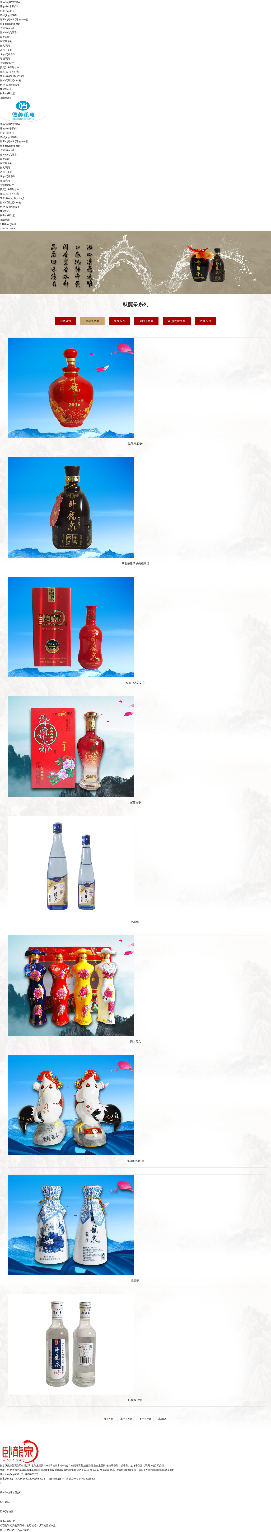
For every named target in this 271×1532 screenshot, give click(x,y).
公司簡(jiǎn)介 (7, 28)
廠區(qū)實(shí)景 (9, 71)
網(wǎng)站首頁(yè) (10, 2)
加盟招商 (5, 89)
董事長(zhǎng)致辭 (10, 23)
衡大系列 (5, 45)
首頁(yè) (108, 1418)
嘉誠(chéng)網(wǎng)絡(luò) (81, 1478)
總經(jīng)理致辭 (9, 15)
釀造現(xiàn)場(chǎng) (12, 76)
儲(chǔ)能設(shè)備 (10, 80)
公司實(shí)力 (7, 63)
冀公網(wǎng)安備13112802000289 (19, 1474)
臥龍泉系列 (6, 41)
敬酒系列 (5, 58)
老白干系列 (6, 50)
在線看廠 (5, 97)
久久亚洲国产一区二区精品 (14, 1529)
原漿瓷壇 (5, 37)
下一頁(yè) (145, 1418)
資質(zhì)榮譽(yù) (9, 67)
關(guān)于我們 (8, 6)
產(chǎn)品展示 (8, 32)
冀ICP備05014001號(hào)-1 (30, 1478)
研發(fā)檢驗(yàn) (9, 84)
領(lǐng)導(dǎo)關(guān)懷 (14, 19)
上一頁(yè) (126, 1418)
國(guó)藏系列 (7, 54)
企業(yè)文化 (7, 10)
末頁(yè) (162, 1418)
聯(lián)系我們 (7, 93)
